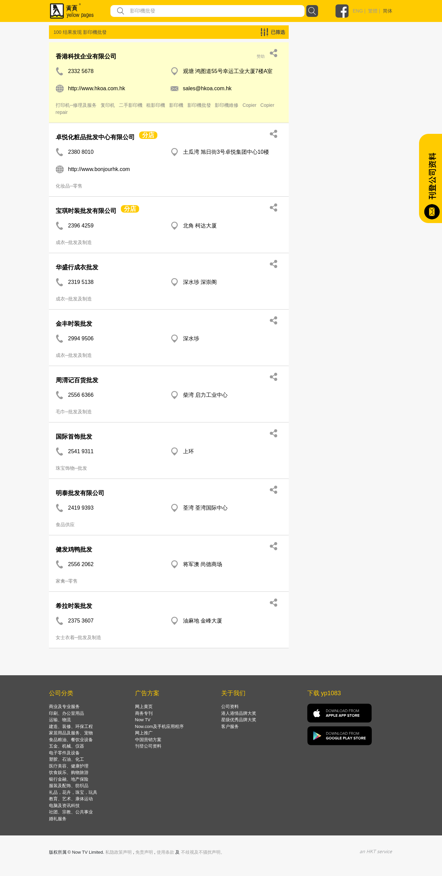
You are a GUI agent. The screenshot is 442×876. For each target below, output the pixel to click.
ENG (358, 11)
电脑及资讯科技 (64, 805)
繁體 (373, 11)
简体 (387, 11)
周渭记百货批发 (77, 380)
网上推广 (144, 732)
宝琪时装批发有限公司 (86, 211)
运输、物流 (60, 719)
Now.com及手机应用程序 (159, 726)
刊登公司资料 (148, 746)
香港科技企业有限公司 (86, 56)
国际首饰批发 (74, 436)
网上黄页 (144, 706)
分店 (148, 135)
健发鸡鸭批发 (74, 549)
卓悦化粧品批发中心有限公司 (95, 137)
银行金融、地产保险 (68, 779)
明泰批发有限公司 (80, 493)
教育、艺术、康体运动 (71, 798)
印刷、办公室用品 (66, 713)
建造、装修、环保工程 (71, 726)
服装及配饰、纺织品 (68, 785)
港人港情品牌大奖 (238, 713)
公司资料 (230, 706)
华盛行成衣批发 (77, 267)
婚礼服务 (58, 818)
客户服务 (230, 726)
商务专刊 (144, 713)
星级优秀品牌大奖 (238, 719)
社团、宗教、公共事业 (71, 811)
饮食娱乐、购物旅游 (68, 772)
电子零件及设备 (64, 752)
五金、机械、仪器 (66, 746)
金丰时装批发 (74, 323)
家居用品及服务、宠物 (71, 732)
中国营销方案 (148, 739)
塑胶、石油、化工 (66, 759)
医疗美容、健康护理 (68, 766)
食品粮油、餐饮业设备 (71, 739)
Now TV (143, 719)
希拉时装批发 (74, 606)
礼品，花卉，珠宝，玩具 (73, 792)
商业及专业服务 (64, 706)
